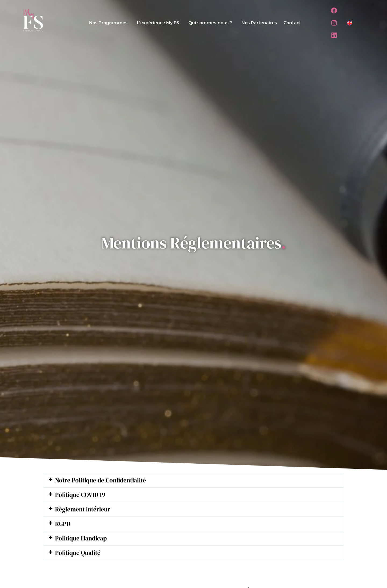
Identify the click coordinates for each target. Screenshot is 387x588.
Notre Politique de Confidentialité (103, 480)
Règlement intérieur (84, 510)
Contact (292, 22)
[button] (109, 22)
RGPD (63, 524)
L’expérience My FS (158, 22)
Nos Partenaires (259, 22)
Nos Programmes (108, 22)
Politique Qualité (79, 554)
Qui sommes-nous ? (210, 22)
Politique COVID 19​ (81, 495)
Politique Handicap (82, 539)
